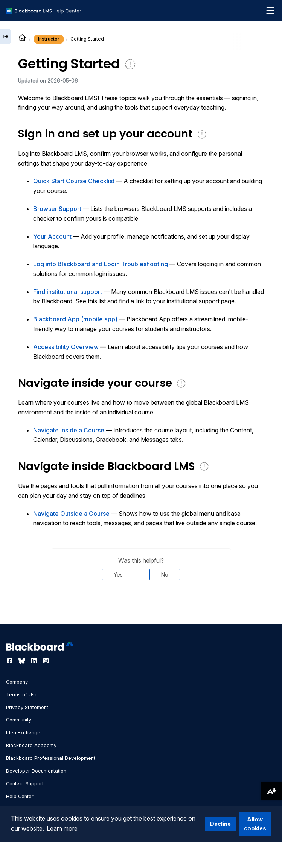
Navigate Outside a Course (71, 513)
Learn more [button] (62, 828)
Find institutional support (67, 291)
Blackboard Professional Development (50, 758)
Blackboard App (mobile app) (75, 319)
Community (18, 720)
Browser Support (57, 208)
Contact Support (25, 783)
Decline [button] (220, 824)
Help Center (20, 796)
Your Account (52, 236)
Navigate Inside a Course (68, 430)
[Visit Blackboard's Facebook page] (10, 660)
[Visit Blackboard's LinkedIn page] (34, 660)
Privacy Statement (27, 707)
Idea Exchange (23, 732)
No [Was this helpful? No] (164, 574)
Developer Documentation (36, 771)
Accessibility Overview (66, 347)
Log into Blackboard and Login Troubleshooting (100, 264)
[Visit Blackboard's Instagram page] (46, 660)
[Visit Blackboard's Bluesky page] (22, 660)
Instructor (48, 39)
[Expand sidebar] (5, 36)
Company (17, 682)
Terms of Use (22, 694)
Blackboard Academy (31, 745)
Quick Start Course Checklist (73, 181)
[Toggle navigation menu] (270, 10)
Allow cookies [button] (255, 823)
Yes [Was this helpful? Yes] (118, 574)
